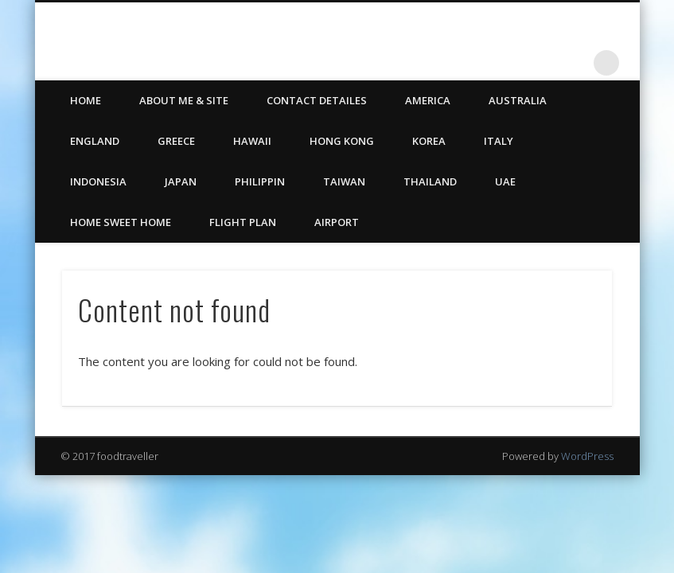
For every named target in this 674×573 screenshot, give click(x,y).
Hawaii (252, 141)
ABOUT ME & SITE (183, 100)
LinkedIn (573, 63)
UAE (505, 181)
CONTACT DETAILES (317, 100)
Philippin (260, 181)
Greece (176, 141)
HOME (85, 100)
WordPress (587, 456)
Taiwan (344, 181)
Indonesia (98, 181)
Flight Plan (242, 222)
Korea (429, 141)
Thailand (430, 181)
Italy (498, 141)
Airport (336, 222)
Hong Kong (342, 141)
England (94, 141)
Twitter (541, 63)
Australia (518, 100)
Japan (181, 181)
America (427, 100)
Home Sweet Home (120, 222)
